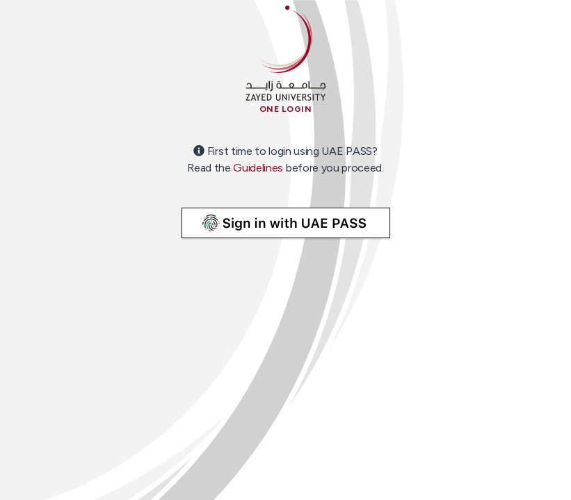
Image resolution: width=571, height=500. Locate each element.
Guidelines (258, 167)
